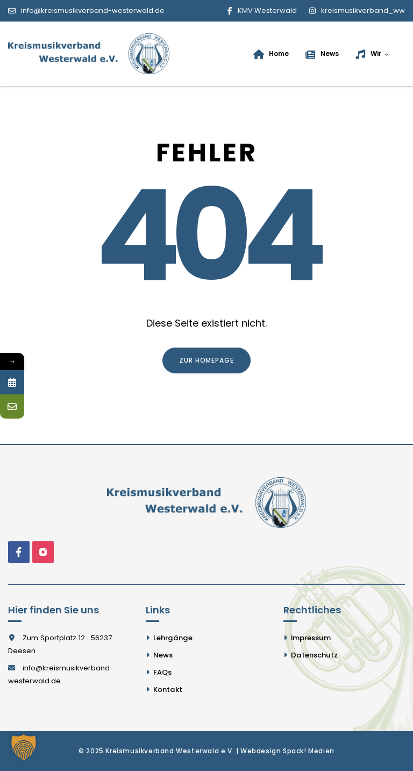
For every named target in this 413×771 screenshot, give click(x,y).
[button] (23, 747)
